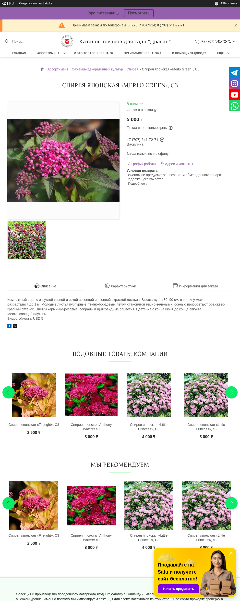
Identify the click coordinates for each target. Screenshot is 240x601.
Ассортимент (48, 53)
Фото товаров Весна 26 (93, 53)
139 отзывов (229, 3)
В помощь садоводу (189, 53)
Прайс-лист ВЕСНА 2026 (142, 53)
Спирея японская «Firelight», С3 (33, 425)
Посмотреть (139, 13)
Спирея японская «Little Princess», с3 (206, 427)
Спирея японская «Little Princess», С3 (149, 427)
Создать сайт (28, 3)
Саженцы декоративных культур (97, 69)
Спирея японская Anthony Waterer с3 (91, 427)
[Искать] (6, 41)
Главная (19, 53)
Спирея (132, 69)
